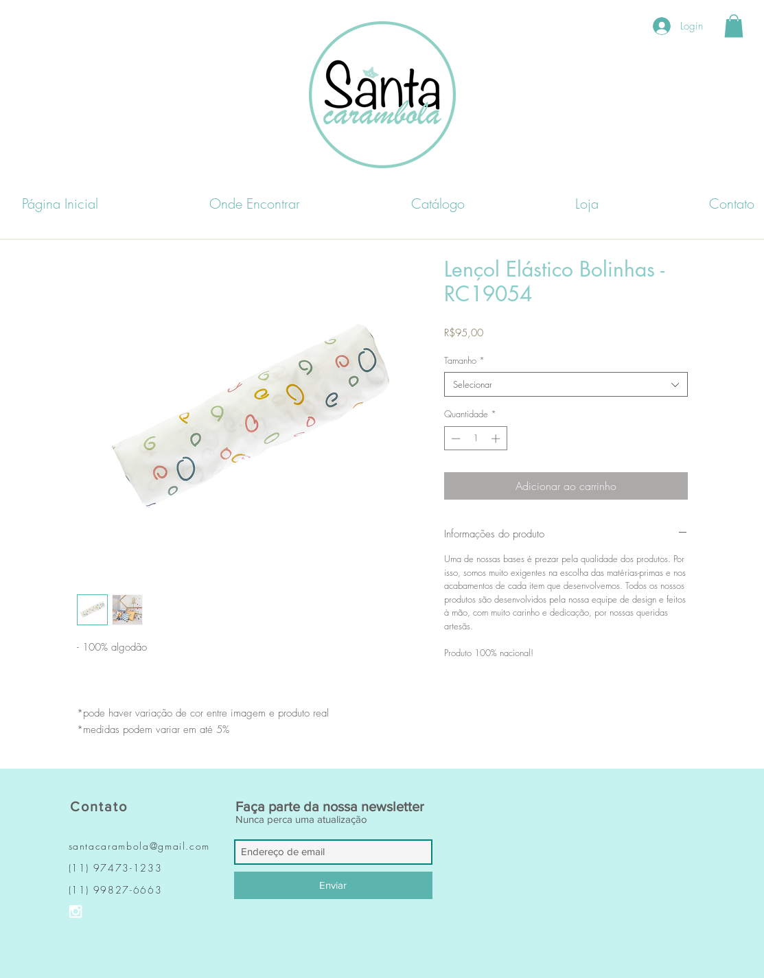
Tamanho (464, 360)
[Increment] (497, 438)
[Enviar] (333, 885)
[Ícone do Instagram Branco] (75, 911)
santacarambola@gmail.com (140, 845)
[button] (733, 25)
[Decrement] (454, 438)
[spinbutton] (475, 438)
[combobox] (566, 384)
